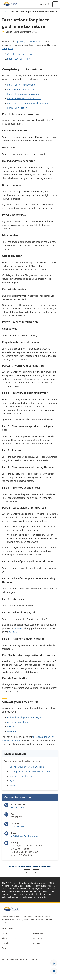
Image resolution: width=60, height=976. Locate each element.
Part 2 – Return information (21, 89)
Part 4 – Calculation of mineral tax (24, 98)
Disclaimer (6, 943)
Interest (18, 628)
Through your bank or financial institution (30, 771)
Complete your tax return (19, 54)
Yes (26, 872)
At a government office (18, 722)
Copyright (37, 938)
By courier (12, 731)
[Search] (43, 4)
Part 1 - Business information (21, 84)
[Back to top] (54, 963)
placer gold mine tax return (30, 41)
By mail (10, 726)
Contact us (37, 943)
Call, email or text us (28, 919)
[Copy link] (54, 971)
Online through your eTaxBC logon (24, 717)
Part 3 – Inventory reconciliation (23, 93)
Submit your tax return (18, 58)
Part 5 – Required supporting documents (27, 103)
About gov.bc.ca (9, 938)
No (36, 872)
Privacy (5, 948)
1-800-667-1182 (18, 826)
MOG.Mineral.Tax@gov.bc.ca (25, 836)
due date (13, 631)
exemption (7, 48)
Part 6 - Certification (17, 107)
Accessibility (38, 933)
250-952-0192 (17, 807)
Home (4, 933)
